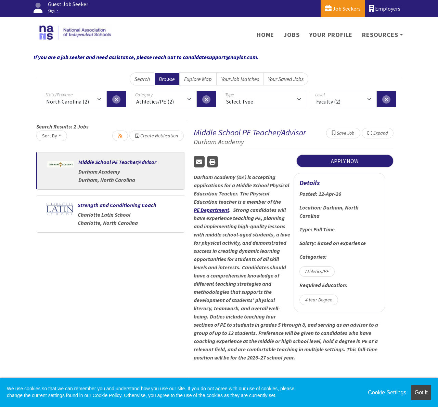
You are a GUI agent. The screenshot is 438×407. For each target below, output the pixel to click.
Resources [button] (380, 35)
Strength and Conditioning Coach (117, 205)
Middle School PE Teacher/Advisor (117, 162)
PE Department (211, 209)
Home (265, 35)
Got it (421, 392)
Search (142, 79)
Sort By (49, 136)
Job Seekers (343, 8)
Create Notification (156, 136)
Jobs (291, 35)
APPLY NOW (345, 161)
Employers (384, 8)
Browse (167, 79)
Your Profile (331, 35)
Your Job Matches (240, 79)
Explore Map (198, 79)
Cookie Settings (387, 392)
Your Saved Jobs (286, 79)
